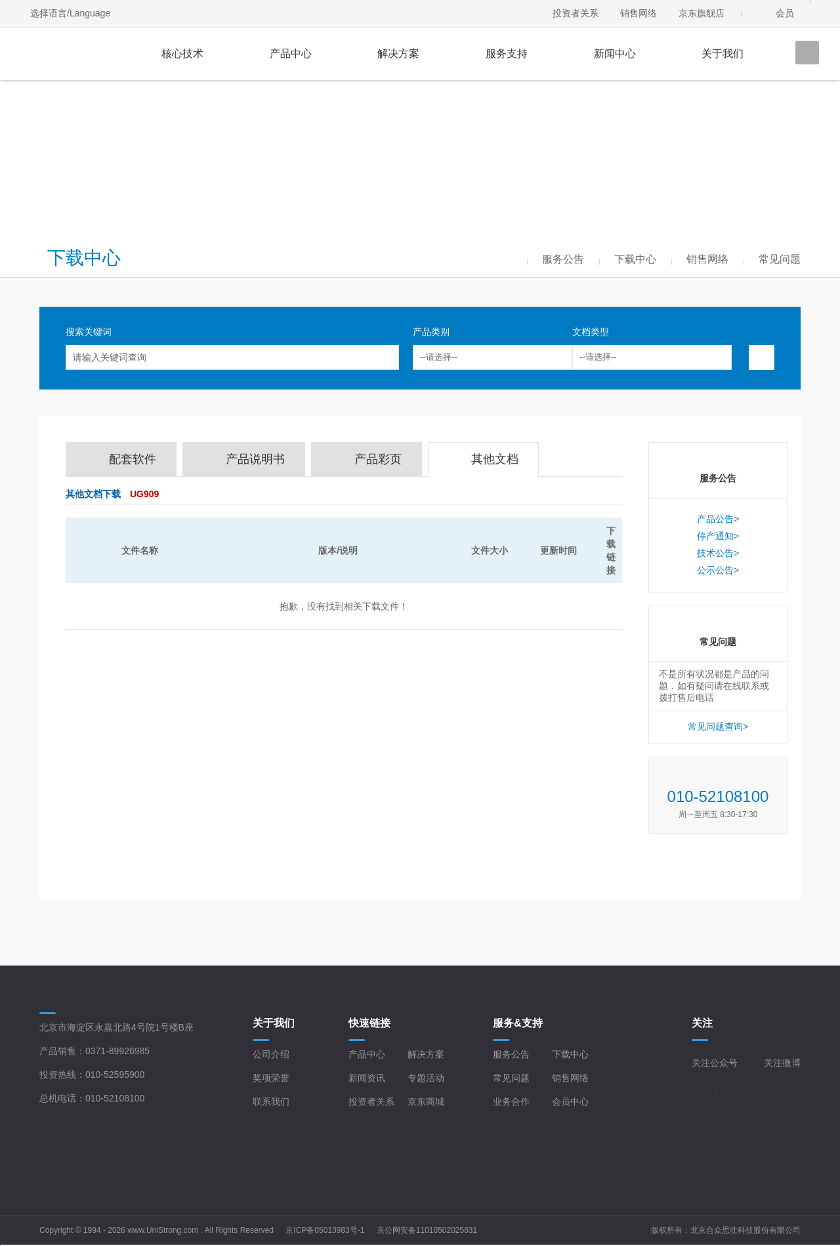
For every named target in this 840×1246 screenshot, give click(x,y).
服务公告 (511, 1054)
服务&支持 (518, 1023)
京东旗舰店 (701, 13)
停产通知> (718, 536)
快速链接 (369, 1023)
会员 (785, 13)
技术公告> (718, 553)
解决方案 (398, 53)
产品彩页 (378, 459)
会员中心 (570, 1101)
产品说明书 (255, 459)
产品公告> (718, 519)
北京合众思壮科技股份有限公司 (745, 1230)
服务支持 (507, 53)
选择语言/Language (70, 13)
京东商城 (426, 1101)
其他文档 (494, 459)
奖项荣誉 (271, 1078)
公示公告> (718, 570)
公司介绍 (271, 1054)
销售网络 (638, 13)
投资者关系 (575, 13)
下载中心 (570, 1054)
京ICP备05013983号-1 (324, 1230)
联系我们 (271, 1101)
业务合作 (511, 1101)
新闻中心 (615, 53)
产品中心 (291, 53)
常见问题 (511, 1078)
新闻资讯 (366, 1078)
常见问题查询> (718, 726)
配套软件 (132, 459)
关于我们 (723, 53)
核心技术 (182, 53)
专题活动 (426, 1078)
